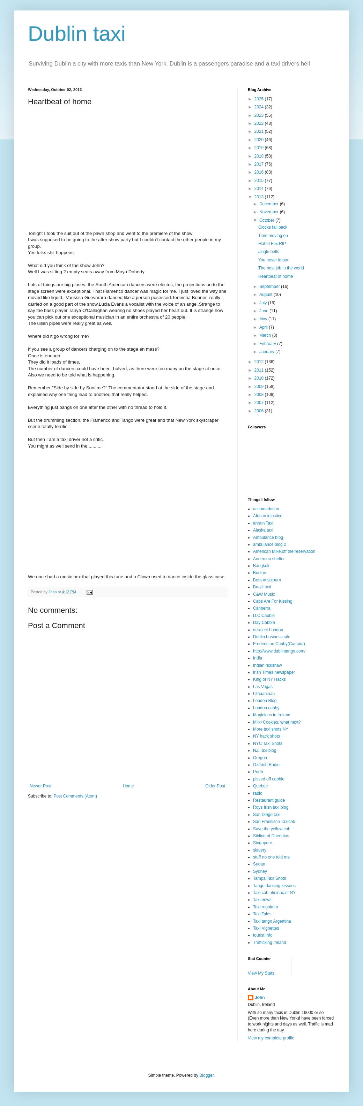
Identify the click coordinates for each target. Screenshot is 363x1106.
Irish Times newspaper (274, 672)
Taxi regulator (265, 907)
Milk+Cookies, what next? (277, 722)
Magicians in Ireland (271, 714)
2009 (259, 386)
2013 (259, 196)
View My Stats (261, 973)
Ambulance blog (268, 537)
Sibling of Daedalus (271, 835)
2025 (259, 99)
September (270, 286)
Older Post (215, 786)
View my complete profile (271, 1038)
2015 (259, 180)
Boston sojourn (267, 580)
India (257, 658)
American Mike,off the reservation (284, 551)
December (269, 203)
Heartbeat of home (275, 276)
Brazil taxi (262, 587)
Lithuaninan (264, 693)
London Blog (264, 700)
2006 (259, 411)
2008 (259, 394)
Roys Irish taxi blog (270, 807)
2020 (259, 139)
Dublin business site (271, 636)
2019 (259, 147)
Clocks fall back (272, 227)
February (268, 343)
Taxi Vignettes (266, 928)
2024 (259, 107)
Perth (258, 771)
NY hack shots (266, 736)
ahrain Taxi (263, 523)
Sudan (259, 864)
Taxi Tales (262, 914)
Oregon (260, 757)
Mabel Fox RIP (272, 243)
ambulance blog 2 (269, 544)
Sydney (260, 871)
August (266, 294)
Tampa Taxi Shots (269, 878)
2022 (259, 123)
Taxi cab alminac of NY (274, 892)
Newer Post (40, 786)
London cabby (266, 707)
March (265, 335)
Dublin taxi (77, 33)
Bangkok (261, 565)
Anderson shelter (269, 558)
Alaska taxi (263, 530)
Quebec (260, 786)
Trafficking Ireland (269, 942)
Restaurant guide (269, 800)
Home (128, 786)
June (264, 310)
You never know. (273, 260)
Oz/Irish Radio (266, 764)
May (263, 318)
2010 (259, 378)
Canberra (262, 608)
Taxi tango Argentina (272, 921)
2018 (259, 156)
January (267, 351)
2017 (259, 164)
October (267, 220)
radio (257, 793)
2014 (259, 188)
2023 (259, 115)
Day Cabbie (264, 622)
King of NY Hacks (269, 679)
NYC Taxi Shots (267, 743)
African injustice (267, 515)
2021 (259, 131)
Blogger (206, 1075)
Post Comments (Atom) (75, 796)
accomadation (266, 508)
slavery (259, 850)
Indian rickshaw (267, 665)
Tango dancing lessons (274, 885)
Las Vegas (263, 686)
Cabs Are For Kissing (272, 601)
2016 (259, 172)
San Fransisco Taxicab (274, 821)
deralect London (268, 629)
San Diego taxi (266, 814)
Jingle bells (268, 251)
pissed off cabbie (268, 779)
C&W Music (264, 594)
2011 (259, 370)
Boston (259, 572)
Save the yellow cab (271, 828)
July (263, 302)
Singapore (262, 842)
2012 (259, 361)
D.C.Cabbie (264, 615)
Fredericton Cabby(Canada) (279, 643)
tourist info (262, 935)
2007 (259, 402)
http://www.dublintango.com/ (279, 651)
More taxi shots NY (270, 729)
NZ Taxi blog (264, 750)
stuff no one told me (271, 857)
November (269, 211)
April (264, 327)
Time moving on (273, 235)
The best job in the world (281, 268)
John (260, 997)
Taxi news (262, 899)
